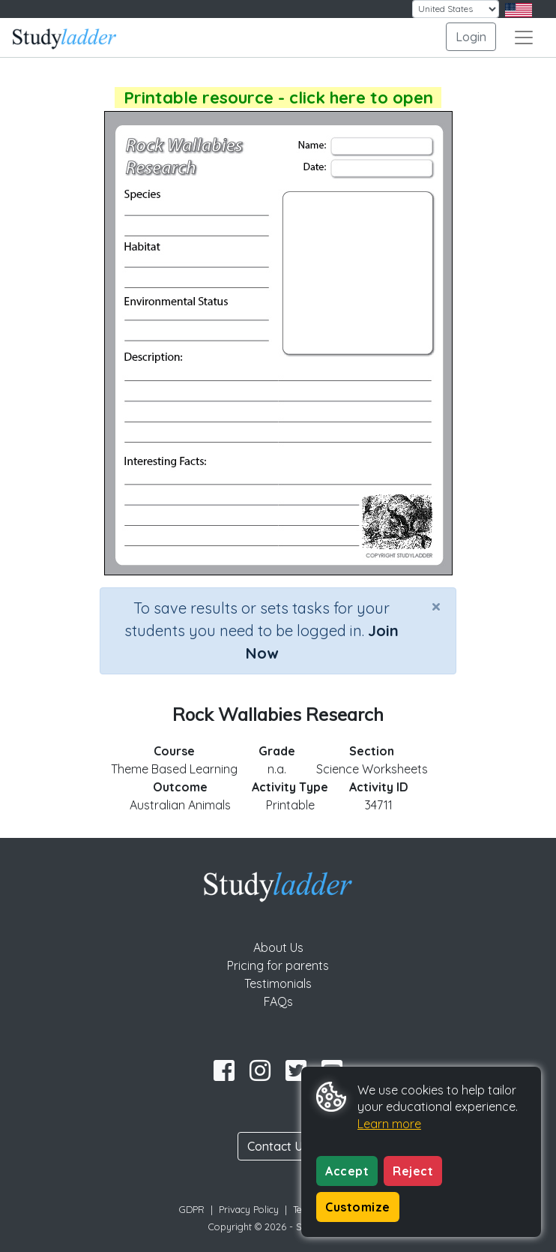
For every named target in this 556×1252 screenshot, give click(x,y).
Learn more (389, 1123)
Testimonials (278, 983)
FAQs (278, 1001)
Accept (347, 1170)
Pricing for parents (278, 965)
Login (471, 36)
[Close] (436, 606)
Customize (357, 1206)
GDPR (192, 1209)
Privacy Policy (249, 1209)
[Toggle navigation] (524, 37)
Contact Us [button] (278, 1146)
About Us (278, 947)
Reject (413, 1170)
